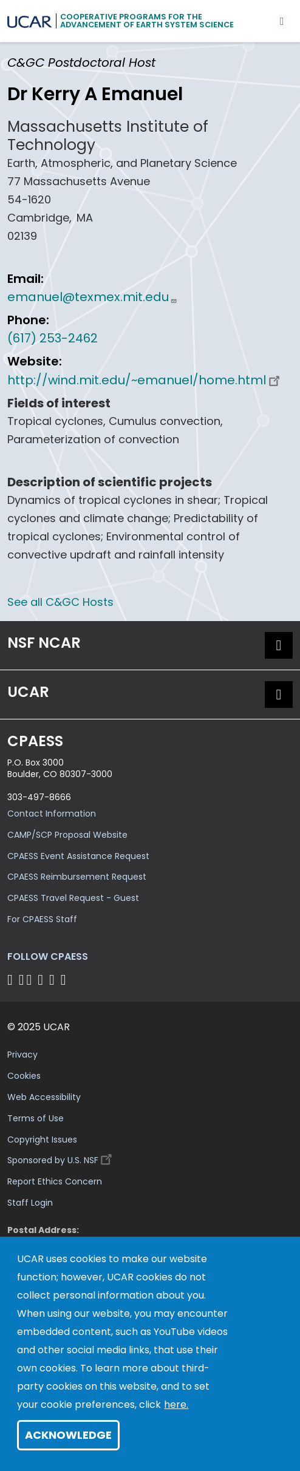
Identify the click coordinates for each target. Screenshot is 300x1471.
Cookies (24, 1076)
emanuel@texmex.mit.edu (92, 296)
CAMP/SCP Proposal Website (67, 835)
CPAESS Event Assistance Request (78, 856)
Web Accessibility (44, 1097)
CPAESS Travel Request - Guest (73, 898)
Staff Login (30, 1203)
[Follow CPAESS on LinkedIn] (42, 980)
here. (176, 1405)
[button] (279, 645)
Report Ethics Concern (54, 1181)
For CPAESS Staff (42, 919)
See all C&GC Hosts (60, 602)
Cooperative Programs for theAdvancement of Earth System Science (147, 21)
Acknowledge (68, 1434)
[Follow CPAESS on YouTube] (65, 980)
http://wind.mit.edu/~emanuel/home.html (145, 380)
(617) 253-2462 (52, 338)
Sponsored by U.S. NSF (61, 1157)
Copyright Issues (42, 1139)
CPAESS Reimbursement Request (76, 877)
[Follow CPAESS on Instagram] (53, 980)
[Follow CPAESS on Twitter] (31, 980)
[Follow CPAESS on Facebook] (11, 980)
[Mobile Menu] (282, 21)
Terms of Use (35, 1118)
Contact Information (51, 813)
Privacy (22, 1054)
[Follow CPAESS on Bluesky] (21, 980)
